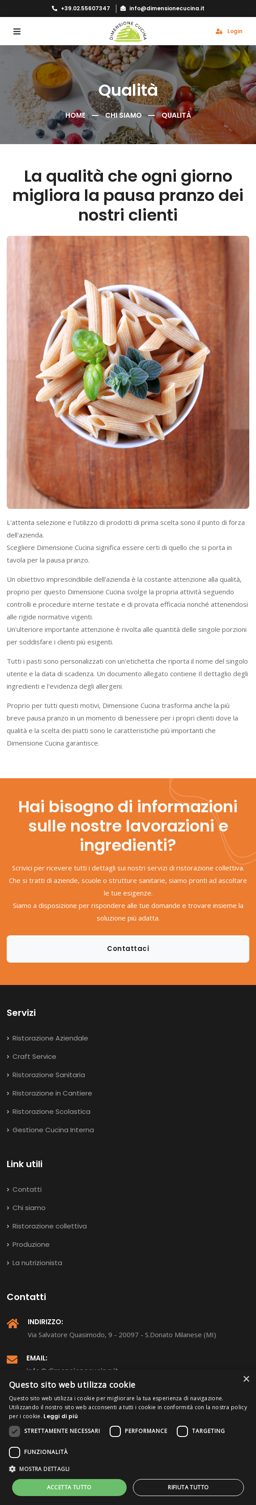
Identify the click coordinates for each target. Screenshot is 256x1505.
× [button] (246, 1379)
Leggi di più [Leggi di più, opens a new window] (60, 1416)
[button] (128, 1469)
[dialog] (128, 1437)
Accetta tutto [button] (69, 1487)
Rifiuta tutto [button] (188, 1487)
